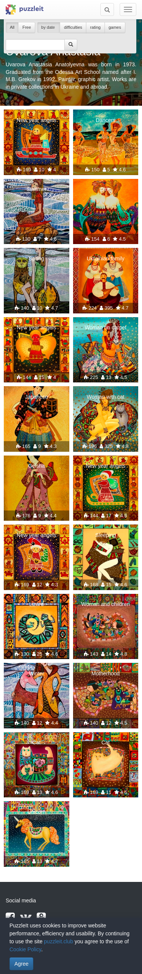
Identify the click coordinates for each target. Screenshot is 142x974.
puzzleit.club (58, 941)
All (12, 27)
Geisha (36, 466)
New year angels (36, 120)
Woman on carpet (105, 327)
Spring (36, 258)
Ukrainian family (106, 258)
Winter (36, 673)
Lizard (36, 604)
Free (26, 27)
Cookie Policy (25, 949)
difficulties (73, 27)
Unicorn (36, 812)
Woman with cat (105, 397)
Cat (36, 742)
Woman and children (105, 604)
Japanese (36, 397)
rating (95, 27)
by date (48, 27)
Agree (21, 964)
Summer (37, 189)
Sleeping (105, 535)
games (115, 27)
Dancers (105, 120)
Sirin (105, 189)
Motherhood (105, 673)
